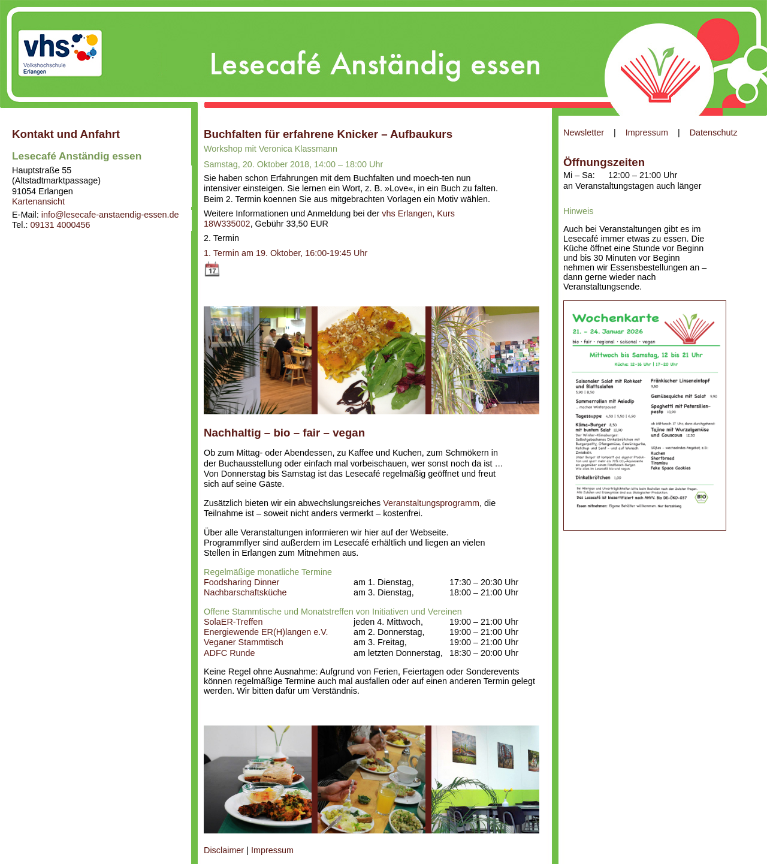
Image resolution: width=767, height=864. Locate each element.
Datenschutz (714, 132)
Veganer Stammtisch (243, 642)
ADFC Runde (229, 653)
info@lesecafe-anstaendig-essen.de (110, 214)
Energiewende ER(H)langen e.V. (266, 632)
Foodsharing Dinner (241, 582)
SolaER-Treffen (233, 622)
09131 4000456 (60, 225)
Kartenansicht (38, 201)
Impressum (647, 132)
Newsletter (583, 132)
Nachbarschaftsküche (245, 592)
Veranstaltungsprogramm (431, 503)
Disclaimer (224, 850)
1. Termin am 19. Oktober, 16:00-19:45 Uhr (285, 253)
